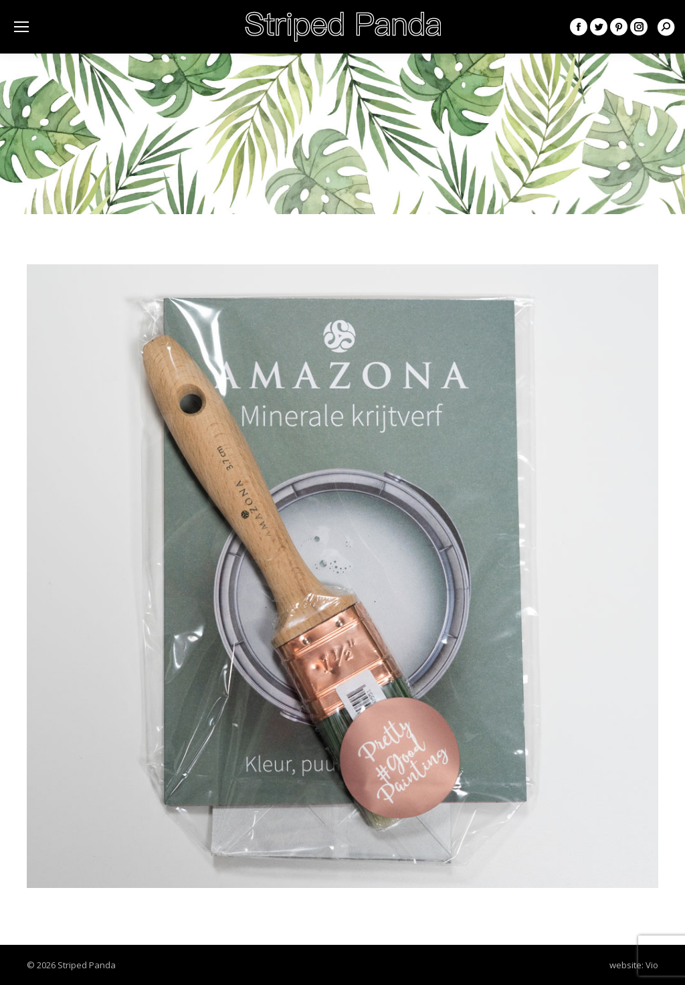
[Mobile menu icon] (21, 27)
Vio (652, 965)
